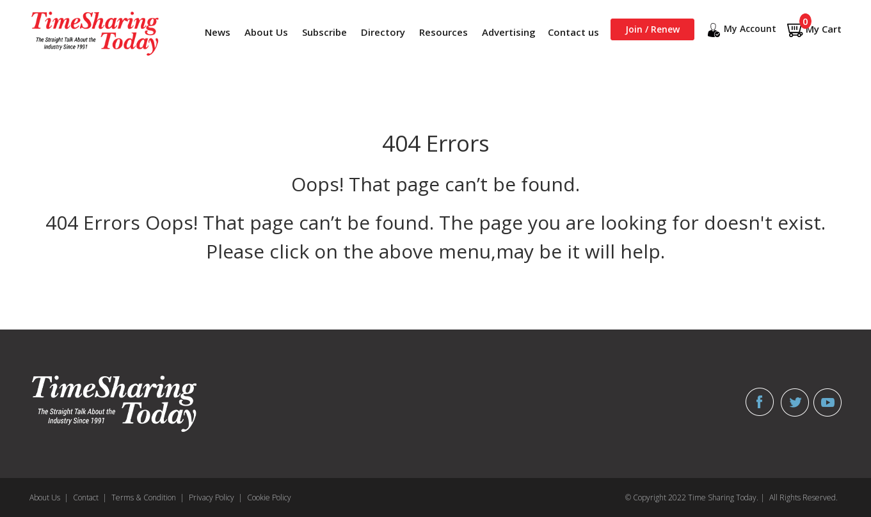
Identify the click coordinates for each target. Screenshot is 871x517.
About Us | (48, 497)
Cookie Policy (269, 497)
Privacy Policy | (216, 497)
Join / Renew (652, 29)
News (217, 32)
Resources (443, 32)
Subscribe (324, 32)
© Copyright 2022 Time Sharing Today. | (695, 497)
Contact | (90, 497)
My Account (740, 30)
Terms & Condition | (147, 497)
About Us (266, 32)
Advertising (509, 32)
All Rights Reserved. (803, 497)
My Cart (814, 30)
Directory (383, 32)
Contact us (573, 32)
